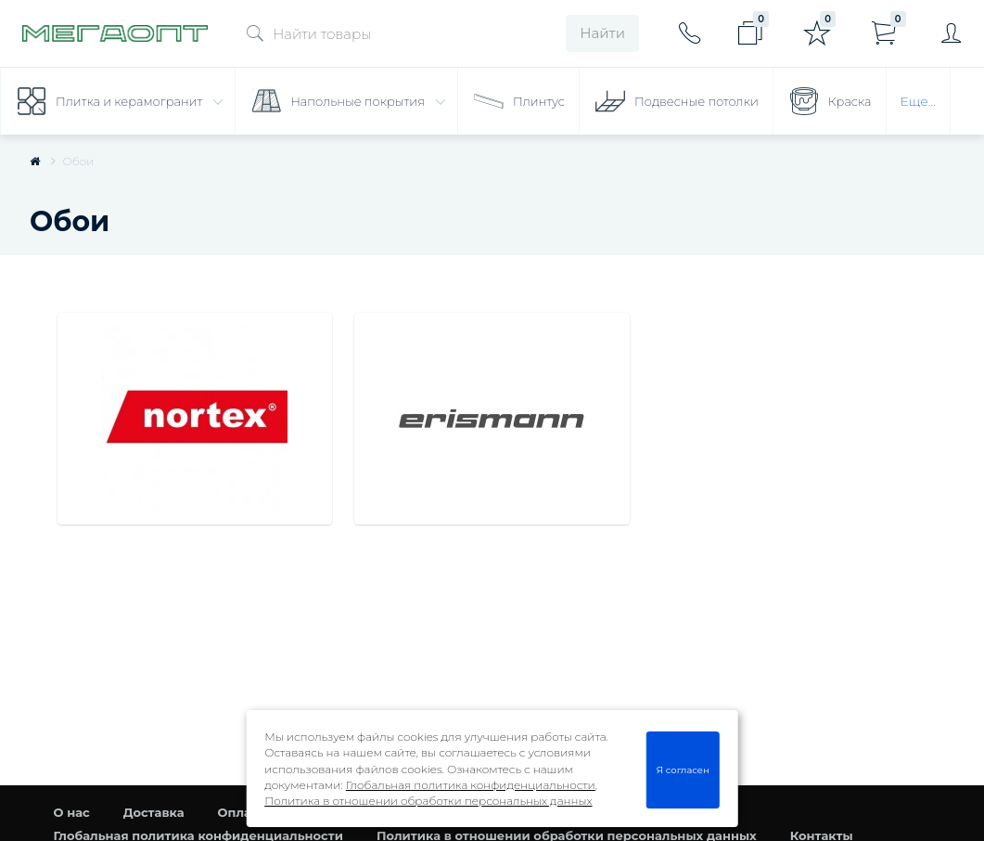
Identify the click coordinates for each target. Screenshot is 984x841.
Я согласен (683, 769)
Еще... (918, 101)
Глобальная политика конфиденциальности (470, 785)
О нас (72, 812)
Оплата (241, 812)
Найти (602, 33)
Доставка (154, 812)
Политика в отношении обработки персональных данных (428, 801)
